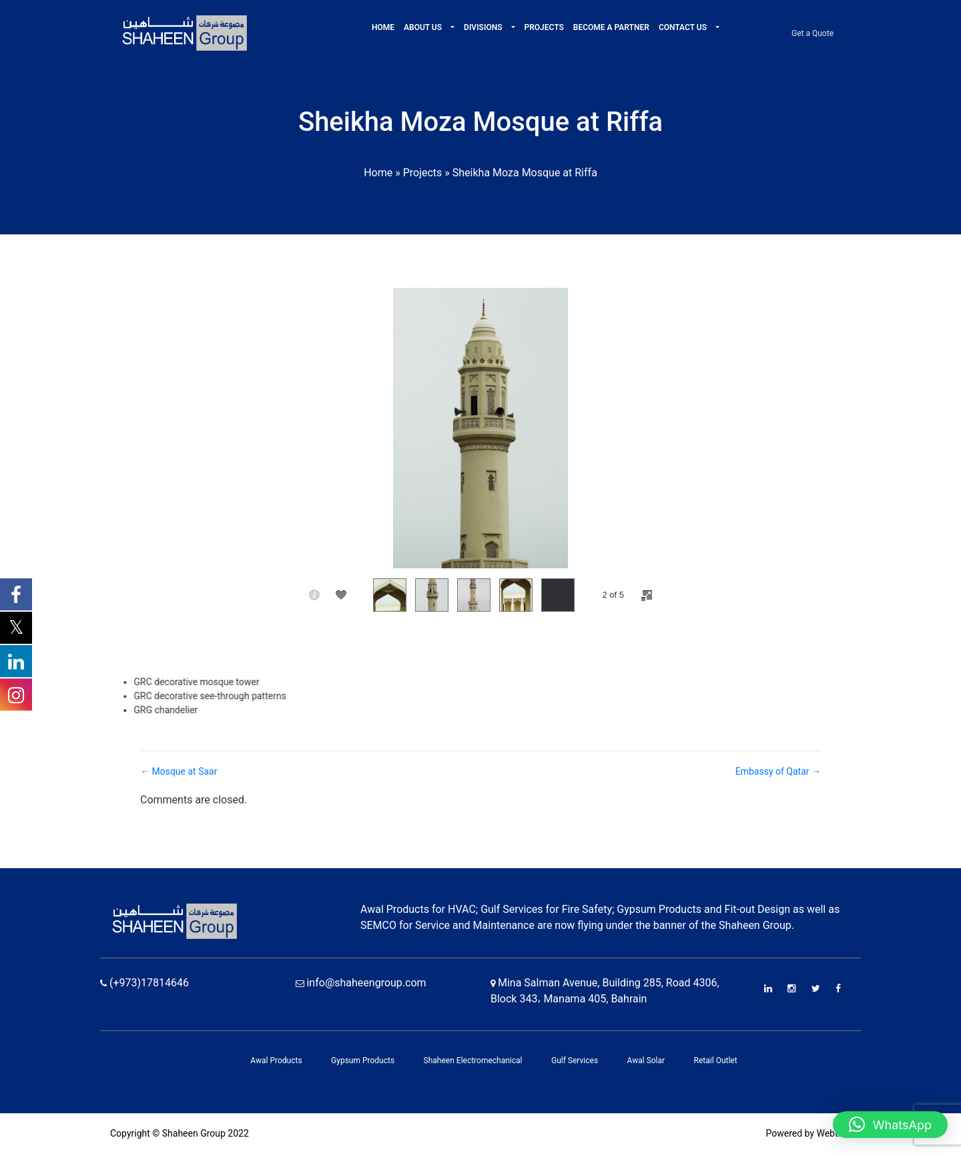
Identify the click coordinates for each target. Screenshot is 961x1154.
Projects (544, 27)
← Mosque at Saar (178, 771)
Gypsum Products (362, 1060)
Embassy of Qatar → (778, 771)
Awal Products (276, 1060)
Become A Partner (611, 27)
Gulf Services (574, 1060)
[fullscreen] (646, 595)
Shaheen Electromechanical (473, 1060)
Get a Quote (812, 33)
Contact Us (684, 27)
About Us (424, 27)
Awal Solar (646, 1060)
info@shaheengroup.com (361, 982)
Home (383, 27)
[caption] (314, 595)
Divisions (484, 27)
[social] (341, 595)
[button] (451, 27)
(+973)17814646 (144, 982)
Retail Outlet (715, 1060)
